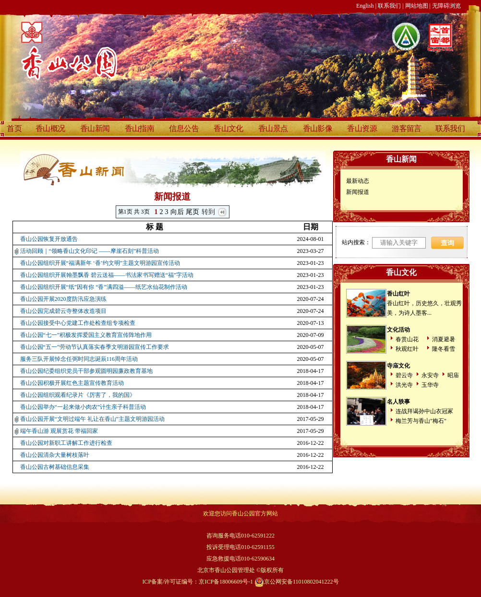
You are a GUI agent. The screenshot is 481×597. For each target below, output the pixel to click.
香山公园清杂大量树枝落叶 (54, 455)
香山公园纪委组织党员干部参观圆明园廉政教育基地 (86, 371)
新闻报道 (357, 192)
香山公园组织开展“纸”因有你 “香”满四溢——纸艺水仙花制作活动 (103, 287)
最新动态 (357, 181)
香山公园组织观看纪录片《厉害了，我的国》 (77, 395)
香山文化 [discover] (228, 128)
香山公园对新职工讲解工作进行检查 (66, 443)
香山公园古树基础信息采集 (54, 467)
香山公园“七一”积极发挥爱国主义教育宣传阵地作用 (86, 335)
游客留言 (406, 128)
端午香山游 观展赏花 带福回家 (59, 431)
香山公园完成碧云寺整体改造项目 (63, 311)
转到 (208, 211)
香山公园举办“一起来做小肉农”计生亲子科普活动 (83, 407)
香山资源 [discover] (362, 128)
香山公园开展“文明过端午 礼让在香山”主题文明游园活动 (92, 419)
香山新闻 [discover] (95, 128)
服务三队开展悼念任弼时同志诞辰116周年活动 (79, 359)
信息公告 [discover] (184, 128)
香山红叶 (398, 293)
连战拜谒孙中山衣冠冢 (424, 411)
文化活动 (398, 329)
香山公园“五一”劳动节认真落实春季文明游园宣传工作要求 (94, 347)
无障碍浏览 (446, 5)
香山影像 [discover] (318, 128)
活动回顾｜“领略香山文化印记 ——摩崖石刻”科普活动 (89, 251)
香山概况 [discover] (50, 128)
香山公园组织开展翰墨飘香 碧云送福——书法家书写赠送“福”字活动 (107, 275)
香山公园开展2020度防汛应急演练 (63, 299)
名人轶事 (398, 401)
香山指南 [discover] (140, 128)
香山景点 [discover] (273, 128)
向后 (177, 211)
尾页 (192, 211)
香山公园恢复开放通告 (49, 239)
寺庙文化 (398, 365)
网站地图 (416, 5)
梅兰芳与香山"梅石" (421, 421)
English (365, 5)
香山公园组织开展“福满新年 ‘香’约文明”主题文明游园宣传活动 (100, 263)
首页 (14, 128)
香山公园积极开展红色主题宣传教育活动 (72, 383)
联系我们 (389, 5)
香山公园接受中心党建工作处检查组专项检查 (77, 323)
